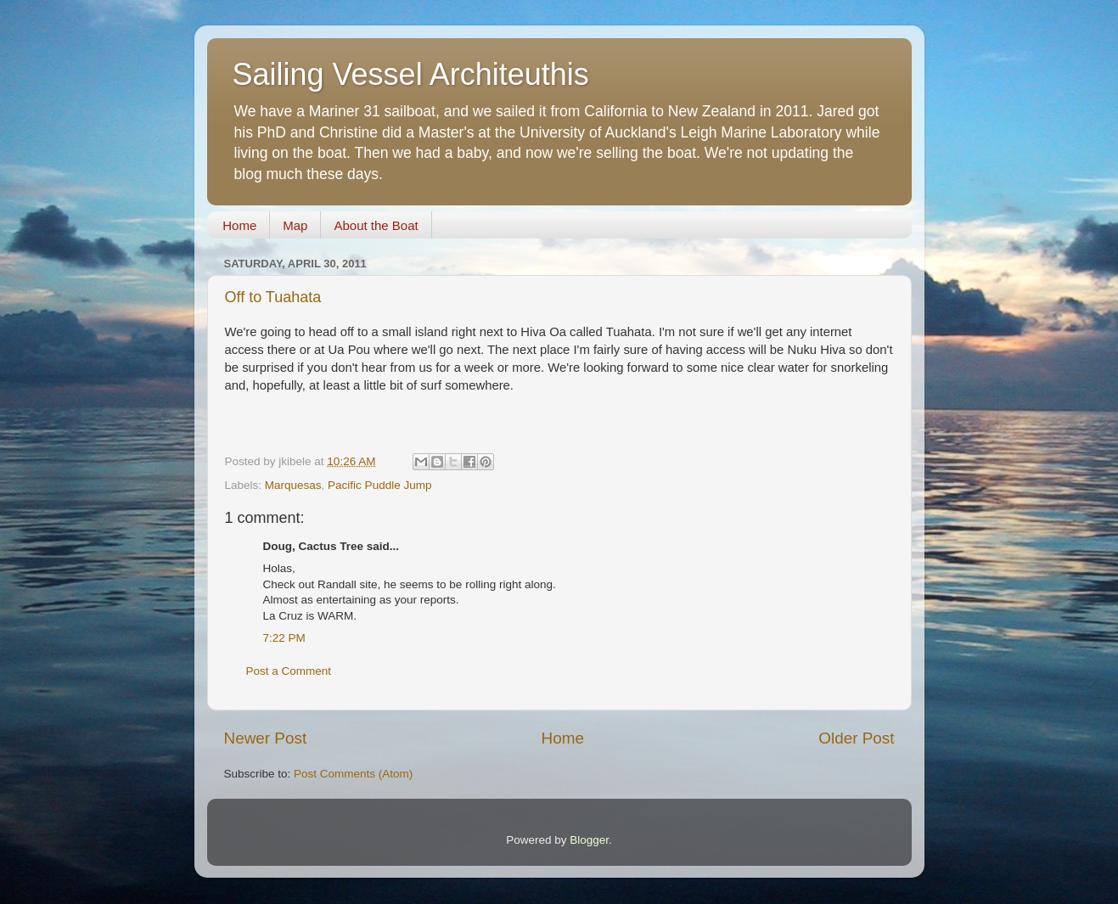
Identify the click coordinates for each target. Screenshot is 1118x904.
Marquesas (293, 485)
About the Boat (376, 225)
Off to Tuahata (273, 297)
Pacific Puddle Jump (379, 485)
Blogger (589, 840)
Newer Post (265, 738)
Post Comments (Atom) (353, 773)
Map (295, 225)
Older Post (856, 738)
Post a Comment (289, 671)
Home (239, 225)
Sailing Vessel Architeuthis (411, 74)
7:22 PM (284, 638)
